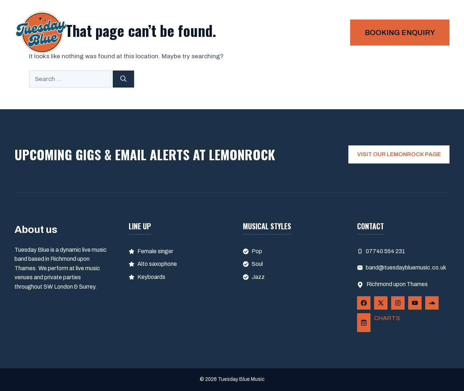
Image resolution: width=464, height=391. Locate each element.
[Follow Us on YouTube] (415, 303)
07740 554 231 (385, 251)
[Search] (123, 79)
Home (297, 33)
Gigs (329, 33)
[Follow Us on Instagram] (398, 303)
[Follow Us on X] (381, 303)
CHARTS (387, 318)
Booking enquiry (400, 33)
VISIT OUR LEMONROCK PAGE (399, 154)
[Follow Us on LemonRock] (363, 322)
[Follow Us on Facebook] (363, 303)
